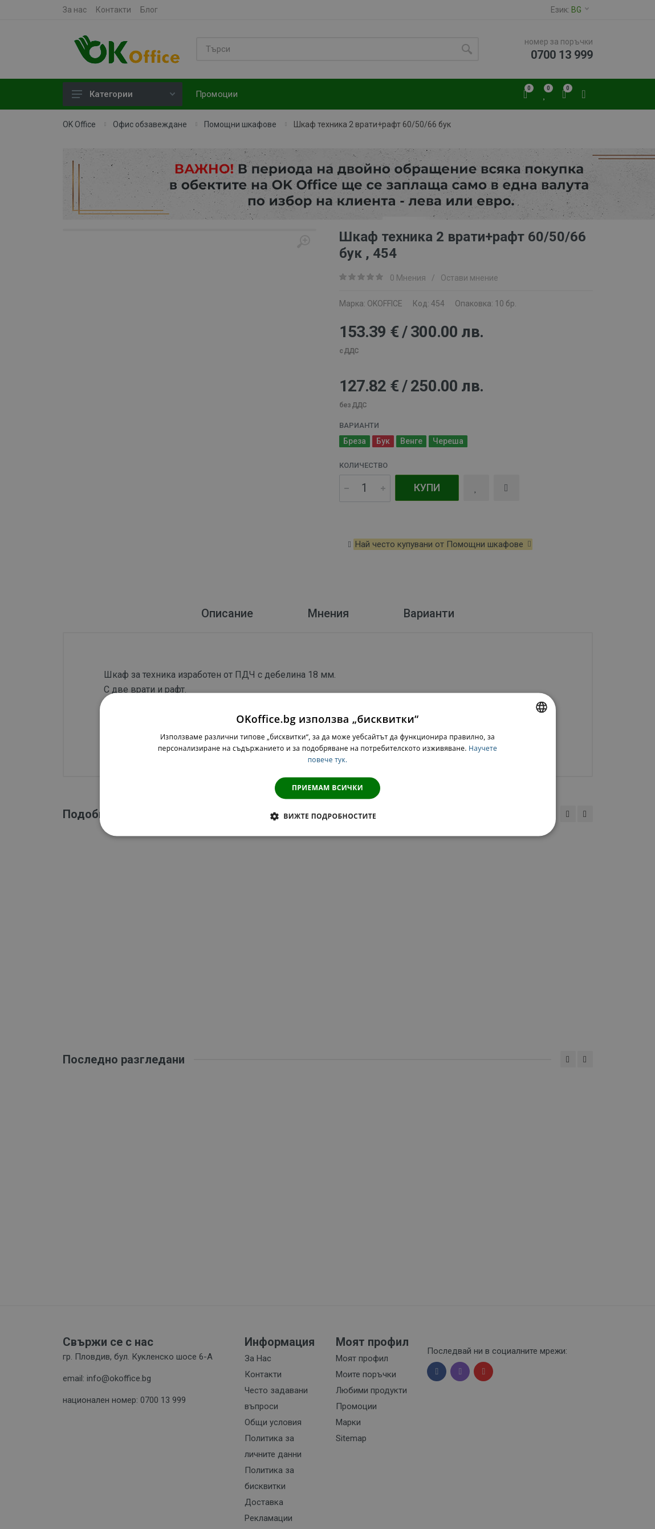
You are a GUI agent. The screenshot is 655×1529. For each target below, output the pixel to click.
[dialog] (328, 764)
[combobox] (541, 707)
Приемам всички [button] (327, 787)
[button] (327, 816)
